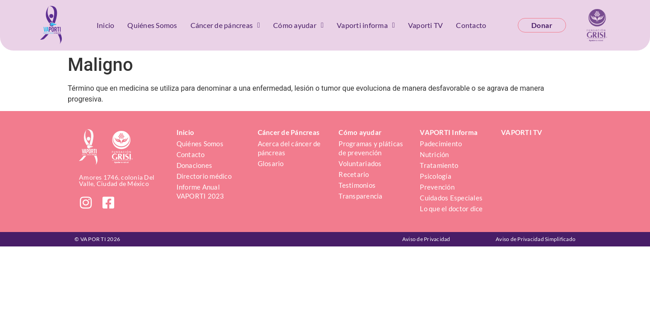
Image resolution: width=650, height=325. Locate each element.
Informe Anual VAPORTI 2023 (200, 191)
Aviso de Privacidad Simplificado (536, 239)
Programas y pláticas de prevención (371, 148)
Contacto (471, 25)
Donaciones (194, 165)
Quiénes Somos (152, 25)
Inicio (106, 25)
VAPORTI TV (522, 132)
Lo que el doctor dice (451, 208)
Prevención (437, 187)
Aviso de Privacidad (426, 239)
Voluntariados (360, 163)
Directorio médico (204, 176)
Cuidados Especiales (451, 198)
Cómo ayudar (298, 25)
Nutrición (434, 154)
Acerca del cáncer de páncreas (290, 148)
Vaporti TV (425, 25)
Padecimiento (441, 143)
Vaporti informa (366, 25)
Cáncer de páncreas (225, 25)
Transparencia (360, 196)
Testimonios (357, 185)
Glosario (271, 163)
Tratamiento (439, 165)
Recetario (354, 174)
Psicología (435, 176)
